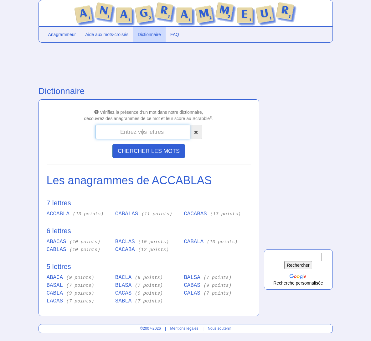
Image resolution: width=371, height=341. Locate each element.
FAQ (174, 34)
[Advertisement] (148, 63)
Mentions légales (184, 328)
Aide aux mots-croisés (106, 34)
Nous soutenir (219, 328)
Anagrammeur (62, 34)
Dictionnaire (149, 34)
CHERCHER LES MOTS (149, 151)
